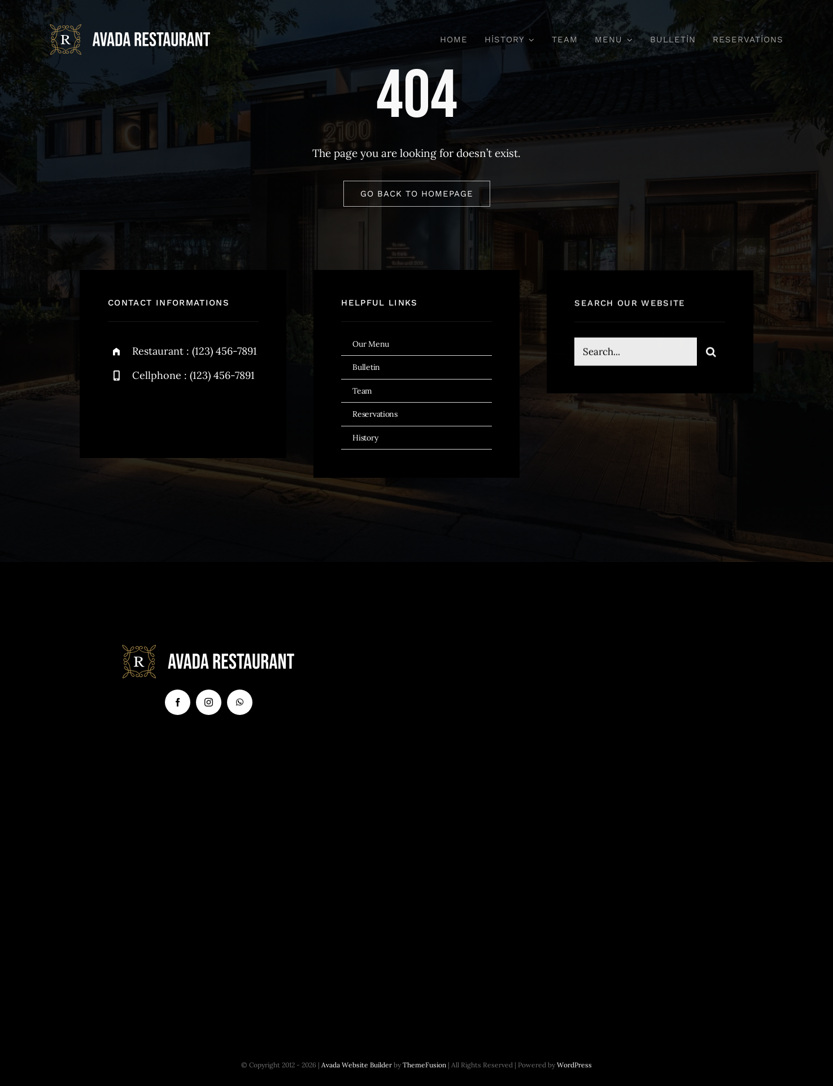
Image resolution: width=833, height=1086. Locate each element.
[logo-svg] (130, 29)
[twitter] (151, 412)
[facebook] (120, 412)
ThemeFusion (424, 1065)
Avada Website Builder (356, 1065)
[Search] (711, 353)
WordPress (574, 1065)
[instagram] (182, 412)
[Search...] (635, 353)
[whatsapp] (239, 702)
